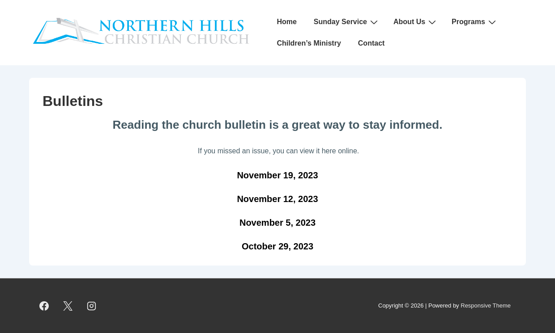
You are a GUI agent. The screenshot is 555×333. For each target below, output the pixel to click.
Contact (371, 43)
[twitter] (68, 305)
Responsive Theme (486, 305)
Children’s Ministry (309, 43)
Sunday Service (347, 22)
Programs (475, 22)
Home (286, 21)
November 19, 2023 (277, 175)
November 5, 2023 (277, 223)
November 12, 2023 (277, 199)
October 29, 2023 (277, 246)
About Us (415, 22)
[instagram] (91, 305)
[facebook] (44, 305)
